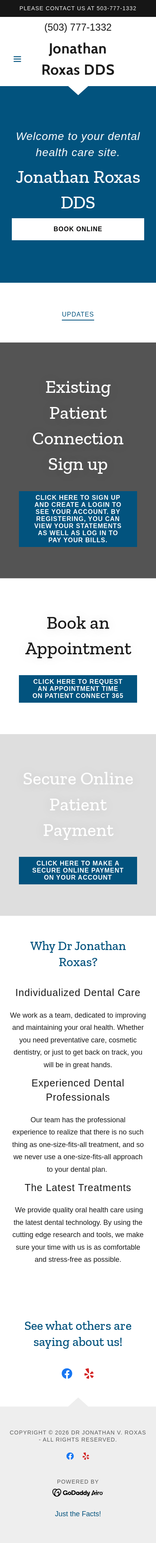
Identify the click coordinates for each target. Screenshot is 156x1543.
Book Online (78, 229)
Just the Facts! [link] (78, 1514)
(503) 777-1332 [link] (78, 27)
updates (78, 314)
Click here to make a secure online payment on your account (78, 870)
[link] (78, 59)
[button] (19, 59)
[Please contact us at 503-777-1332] (78, 8)
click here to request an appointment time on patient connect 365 (77, 688)
